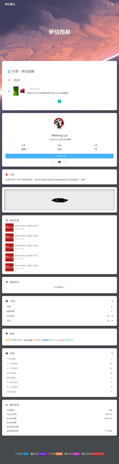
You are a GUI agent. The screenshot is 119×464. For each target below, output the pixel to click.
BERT (20, 339)
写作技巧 (37, 340)
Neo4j (54, 340)
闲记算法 (10, 4)
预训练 (69, 339)
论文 (26, 340)
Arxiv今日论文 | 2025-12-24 (26, 265)
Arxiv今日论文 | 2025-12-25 (26, 255)
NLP (8, 339)
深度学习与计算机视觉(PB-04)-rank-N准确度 (47, 93)
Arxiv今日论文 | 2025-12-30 (26, 236)
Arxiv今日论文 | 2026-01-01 (26, 226)
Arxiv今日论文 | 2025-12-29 (26, 245)
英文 (31, 340)
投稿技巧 (46, 340)
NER (14, 339)
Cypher (61, 340)
